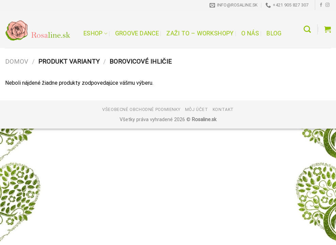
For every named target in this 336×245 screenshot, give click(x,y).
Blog (273, 33)
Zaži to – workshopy (199, 33)
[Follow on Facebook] (321, 5)
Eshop (95, 33)
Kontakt (223, 109)
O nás (250, 33)
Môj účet (196, 109)
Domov (16, 61)
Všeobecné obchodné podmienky (141, 109)
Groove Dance (137, 33)
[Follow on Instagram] (327, 5)
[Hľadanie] (307, 29)
